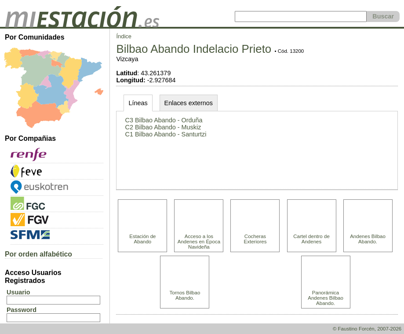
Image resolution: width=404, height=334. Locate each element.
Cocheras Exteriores (255, 239)
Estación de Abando (142, 239)
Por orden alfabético (38, 254)
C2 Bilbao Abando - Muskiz (163, 127)
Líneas (137, 102)
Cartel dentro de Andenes (311, 239)
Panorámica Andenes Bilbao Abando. (325, 298)
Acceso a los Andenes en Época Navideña (199, 242)
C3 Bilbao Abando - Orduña (164, 120)
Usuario (18, 292)
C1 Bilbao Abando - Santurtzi (166, 134)
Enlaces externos (188, 102)
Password (21, 309)
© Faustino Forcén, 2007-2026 (367, 328)
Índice (123, 36)
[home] (82, 25)
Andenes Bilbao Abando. (368, 239)
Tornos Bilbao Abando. (185, 295)
